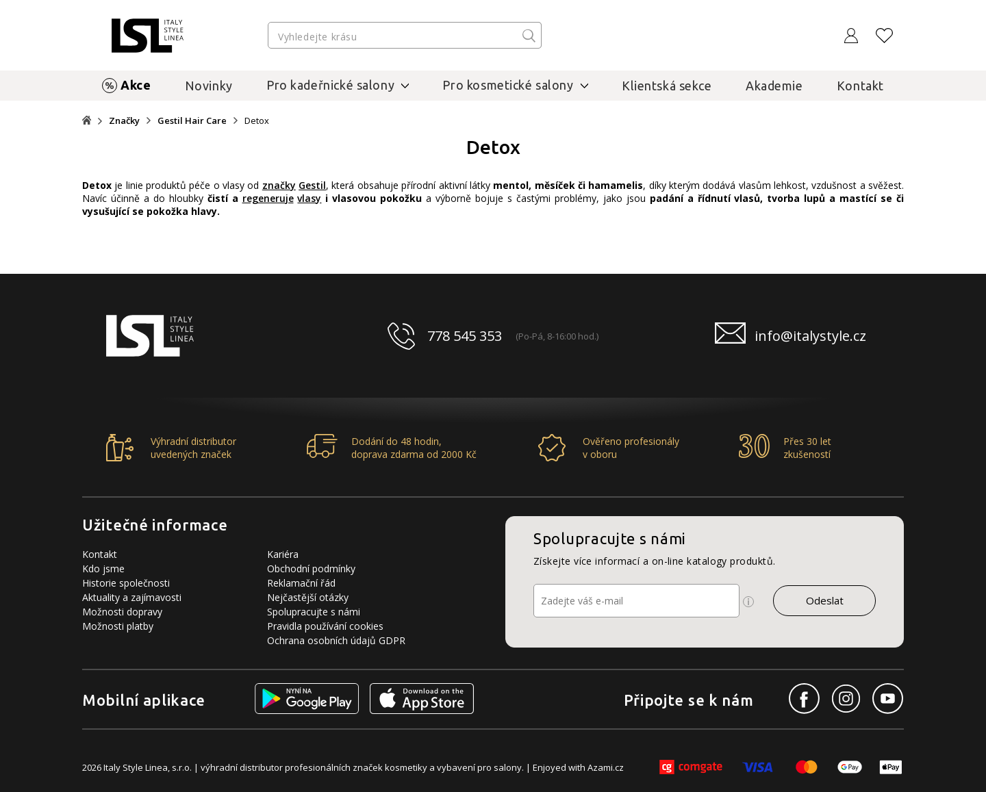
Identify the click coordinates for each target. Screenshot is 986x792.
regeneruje (268, 198)
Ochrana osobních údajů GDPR (336, 640)
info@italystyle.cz (810, 336)
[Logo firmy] (147, 35)
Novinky (209, 85)
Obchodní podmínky (311, 568)
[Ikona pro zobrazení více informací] (748, 601)
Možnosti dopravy (122, 611)
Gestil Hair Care (192, 121)
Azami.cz (605, 767)
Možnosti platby (117, 626)
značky (279, 185)
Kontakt (860, 85)
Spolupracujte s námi (313, 611)
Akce (136, 85)
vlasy (309, 198)
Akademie (774, 85)
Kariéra (283, 554)
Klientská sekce (667, 85)
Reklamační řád (301, 582)
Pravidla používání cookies (325, 626)
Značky (124, 121)
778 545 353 (464, 336)
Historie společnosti (126, 582)
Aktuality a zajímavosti (131, 597)
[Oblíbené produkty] (884, 35)
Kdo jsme (103, 568)
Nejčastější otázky (308, 597)
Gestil (312, 185)
